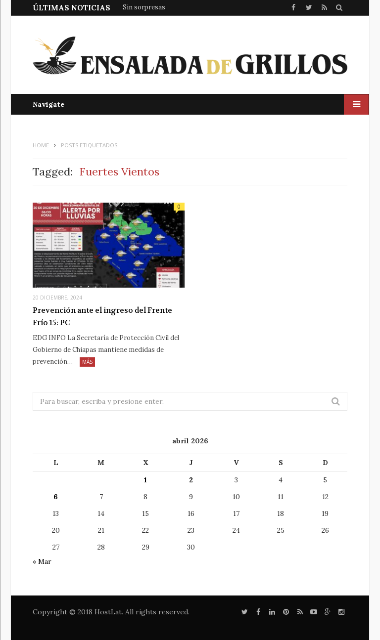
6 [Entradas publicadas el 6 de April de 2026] (55, 496)
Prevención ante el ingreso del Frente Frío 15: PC (102, 316)
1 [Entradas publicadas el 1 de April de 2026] (145, 479)
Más (87, 361)
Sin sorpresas (144, 7)
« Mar (42, 561)
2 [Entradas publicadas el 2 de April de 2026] (191, 479)
